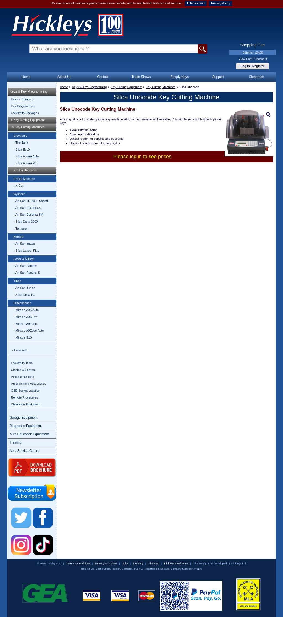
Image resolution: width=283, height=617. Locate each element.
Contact (102, 77)
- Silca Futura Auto (26, 156)
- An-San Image (24, 243)
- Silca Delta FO (24, 294)
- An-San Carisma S (27, 207)
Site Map (153, 563)
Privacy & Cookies (106, 563)
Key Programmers (23, 106)
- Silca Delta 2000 (26, 221)
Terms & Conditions (78, 563)
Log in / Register (252, 66)
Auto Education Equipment (29, 434)
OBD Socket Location (25, 390)
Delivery (138, 563)
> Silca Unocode (25, 170)
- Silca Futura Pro (26, 163)
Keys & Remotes (22, 99)
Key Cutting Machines (160, 87)
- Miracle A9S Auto (26, 310)
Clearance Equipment (25, 404)
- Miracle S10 (23, 337)
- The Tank (21, 142)
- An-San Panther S (27, 272)
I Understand (196, 3)
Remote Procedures (24, 397)
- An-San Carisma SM (28, 214)
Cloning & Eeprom (23, 369)
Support (218, 77)
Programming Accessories (28, 383)
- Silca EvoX (22, 149)
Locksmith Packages (25, 113)
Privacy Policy (220, 3)
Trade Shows (141, 77)
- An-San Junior (24, 287)
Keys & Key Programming (29, 91)
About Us (64, 77)
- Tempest (20, 228)
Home (26, 77)
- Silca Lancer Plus (26, 250)
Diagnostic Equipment (26, 426)
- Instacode (19, 350)
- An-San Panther (25, 265)
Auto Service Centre (24, 451)
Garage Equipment (24, 418)
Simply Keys (180, 77)
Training (16, 442)
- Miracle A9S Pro (26, 316)
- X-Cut (18, 185)
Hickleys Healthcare (176, 563)
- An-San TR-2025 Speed (31, 200)
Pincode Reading (22, 376)
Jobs (125, 563)
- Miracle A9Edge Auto (29, 330)
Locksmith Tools (22, 363)
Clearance (256, 77)
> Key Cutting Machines (28, 127)
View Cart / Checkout (253, 58)
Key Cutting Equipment (126, 87)
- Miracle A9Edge (25, 323)
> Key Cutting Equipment (28, 120)
